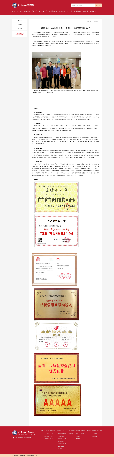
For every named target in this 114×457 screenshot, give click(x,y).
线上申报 (60, 448)
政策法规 (78, 433)
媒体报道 (20, 28)
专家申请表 (94, 436)
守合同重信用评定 (62, 433)
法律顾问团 (77, 11)
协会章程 (46, 436)
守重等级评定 (61, 436)
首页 (13, 11)
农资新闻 (78, 438)
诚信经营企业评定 (62, 438)
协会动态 (20, 20)
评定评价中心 (43, 11)
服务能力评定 (61, 446)
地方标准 (71, 433)
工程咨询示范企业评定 (63, 443)
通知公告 (34, 11)
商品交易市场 (53, 11)
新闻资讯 (27, 11)
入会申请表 (94, 433)
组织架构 (46, 438)
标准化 (82, 433)
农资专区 (62, 11)
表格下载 (85, 11)
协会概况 (19, 11)
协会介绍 (46, 433)
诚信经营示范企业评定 (63, 441)
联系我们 (93, 11)
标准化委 (69, 11)
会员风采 (20, 24)
